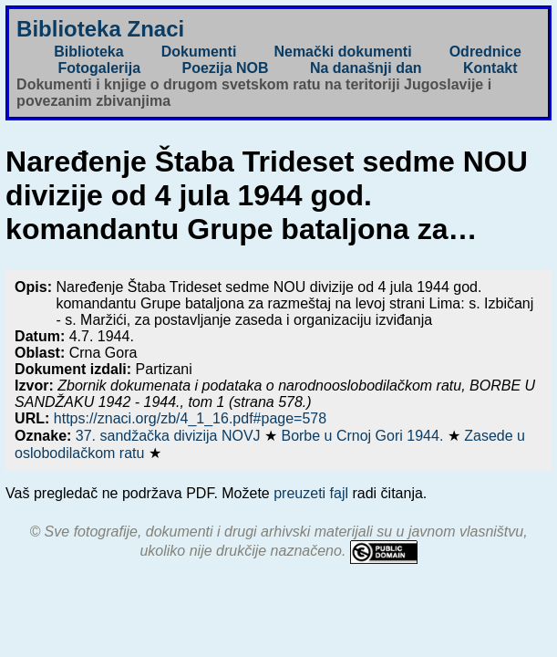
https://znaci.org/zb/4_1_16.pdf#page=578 (190, 418)
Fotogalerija (98, 68)
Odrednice (485, 51)
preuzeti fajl (310, 493)
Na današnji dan (366, 68)
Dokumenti (199, 51)
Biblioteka (88, 51)
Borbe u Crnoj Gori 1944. (364, 435)
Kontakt (490, 68)
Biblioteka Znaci (100, 28)
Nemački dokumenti (342, 51)
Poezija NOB (224, 68)
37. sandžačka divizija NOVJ (170, 435)
